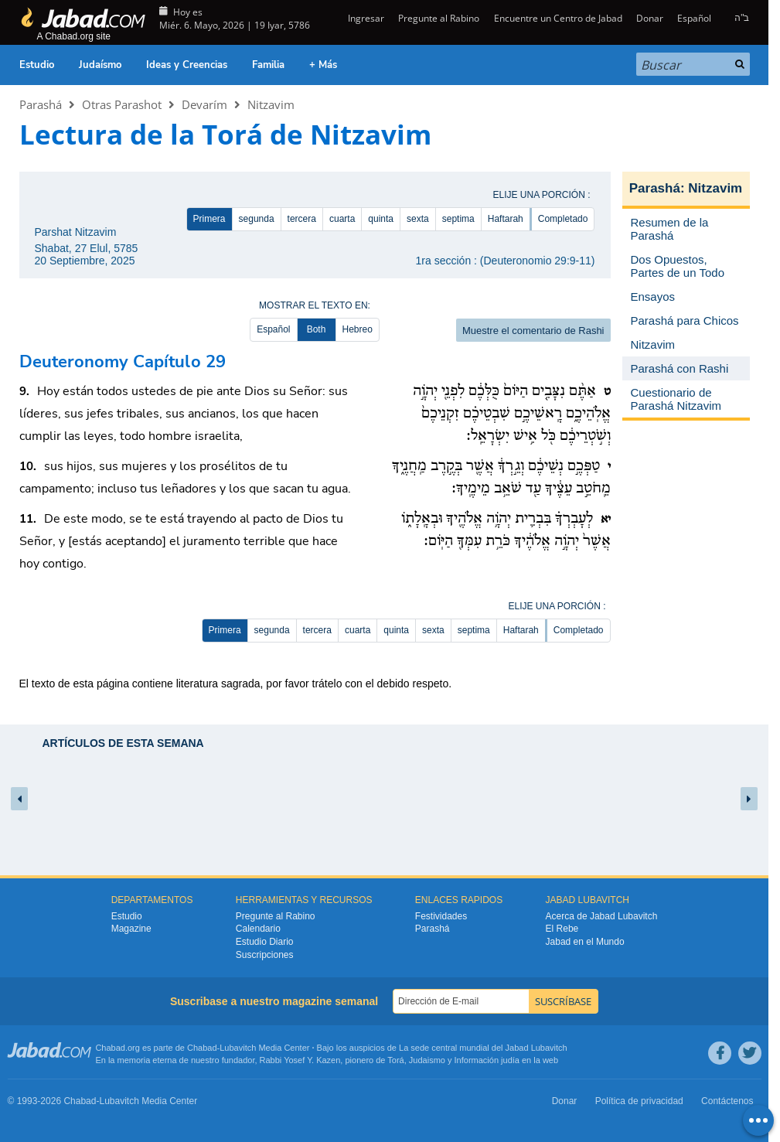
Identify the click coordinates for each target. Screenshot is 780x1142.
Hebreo (357, 329)
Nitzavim (271, 104)
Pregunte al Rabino (438, 18)
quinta (380, 218)
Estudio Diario (265, 941)
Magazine (131, 928)
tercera (302, 218)
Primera (209, 218)
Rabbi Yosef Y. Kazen (300, 1060)
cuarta (342, 218)
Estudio (36, 65)
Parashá (40, 104)
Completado (563, 218)
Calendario (258, 928)
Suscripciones (265, 954)
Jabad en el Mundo (585, 941)
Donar (649, 18)
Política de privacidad (639, 1101)
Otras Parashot (122, 104)
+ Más (323, 65)
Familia (268, 65)
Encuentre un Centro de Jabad (558, 18)
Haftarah (505, 218)
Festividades (441, 916)
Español (694, 18)
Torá (395, 1060)
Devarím (204, 104)
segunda (256, 218)
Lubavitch (238, 1047)
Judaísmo (100, 65)
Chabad (202, 1047)
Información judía (488, 1060)
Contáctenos (727, 1101)
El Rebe (562, 928)
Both (316, 329)
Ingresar (365, 18)
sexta (418, 218)
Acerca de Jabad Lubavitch (602, 916)
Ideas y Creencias (186, 65)
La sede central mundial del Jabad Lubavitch (483, 1047)
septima (458, 218)
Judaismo (427, 1060)
